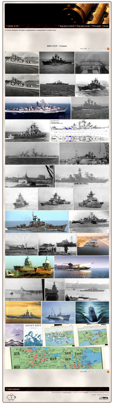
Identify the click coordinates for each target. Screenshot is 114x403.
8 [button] (105, 48)
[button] (89, 49)
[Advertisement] (57, 38)
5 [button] (98, 48)
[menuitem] (16, 26)
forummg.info (67, 392)
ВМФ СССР (52, 46)
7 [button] (103, 48)
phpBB (86, 392)
